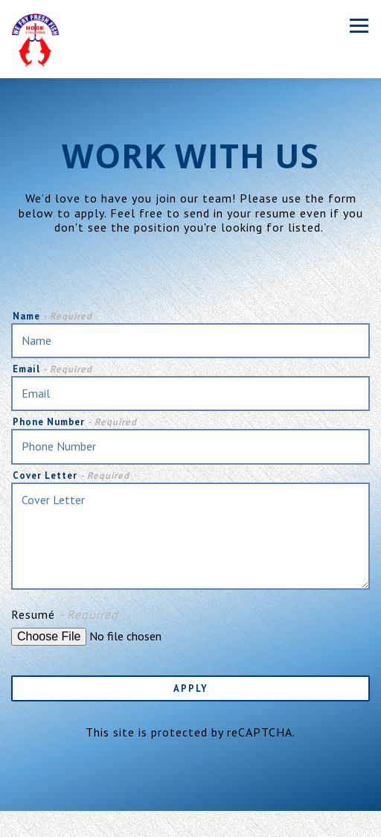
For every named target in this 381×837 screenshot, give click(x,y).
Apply (190, 688)
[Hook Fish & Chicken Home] (35, 39)
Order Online (191, 824)
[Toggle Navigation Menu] (359, 25)
